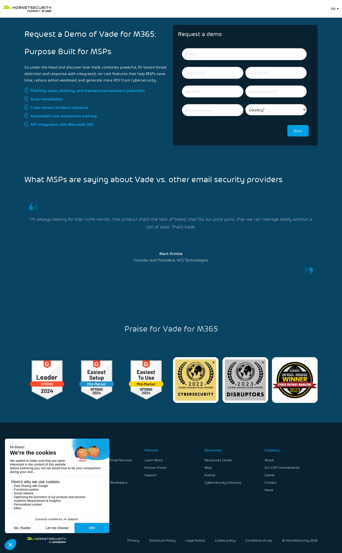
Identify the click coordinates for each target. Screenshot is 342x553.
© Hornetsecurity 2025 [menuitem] (299, 540)
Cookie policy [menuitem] (225, 540)
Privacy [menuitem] (134, 540)
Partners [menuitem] (152, 450)
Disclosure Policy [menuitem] (163, 540)
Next (298, 130)
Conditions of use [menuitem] (258, 540)
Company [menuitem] (271, 450)
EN (333, 8)
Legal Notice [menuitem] (195, 540)
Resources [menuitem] (212, 450)
